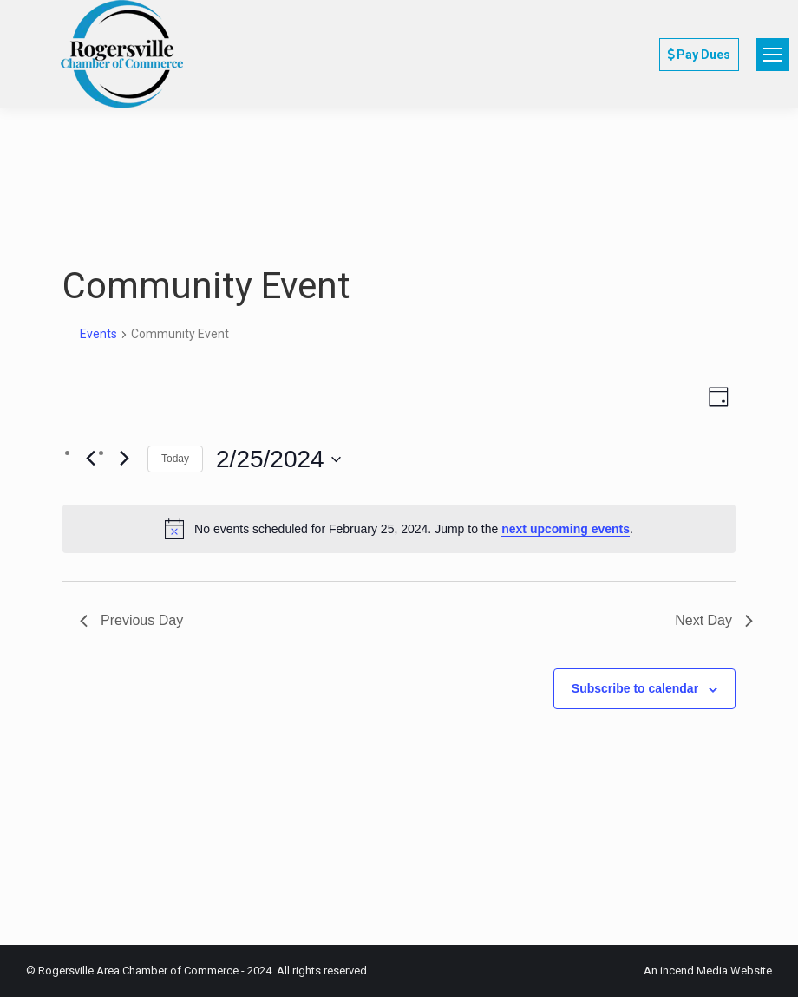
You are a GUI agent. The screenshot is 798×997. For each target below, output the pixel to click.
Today (175, 459)
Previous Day (131, 620)
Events (98, 334)
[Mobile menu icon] (772, 54)
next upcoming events (565, 529)
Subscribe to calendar (635, 688)
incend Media (694, 970)
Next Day (714, 620)
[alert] (399, 529)
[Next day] (124, 457)
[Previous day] (90, 457)
